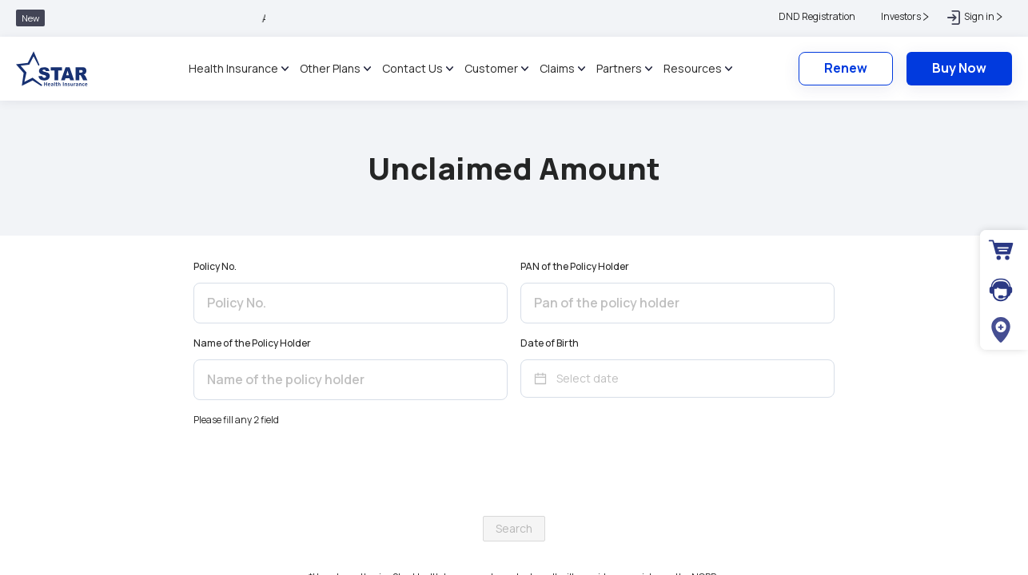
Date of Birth (549, 343)
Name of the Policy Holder (252, 343)
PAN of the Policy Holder (574, 266)
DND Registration (817, 16)
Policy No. (215, 266)
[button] (900, 17)
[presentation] (514, 472)
